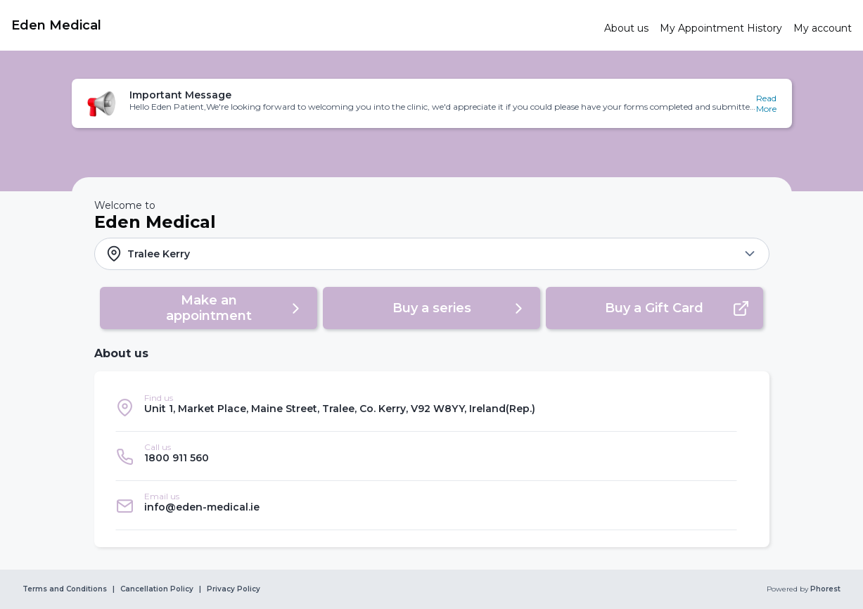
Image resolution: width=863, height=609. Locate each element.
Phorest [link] (824, 589)
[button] (432, 103)
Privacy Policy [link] (233, 589)
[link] (302, 25)
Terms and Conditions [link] (65, 589)
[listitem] (426, 407)
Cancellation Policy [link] (156, 589)
